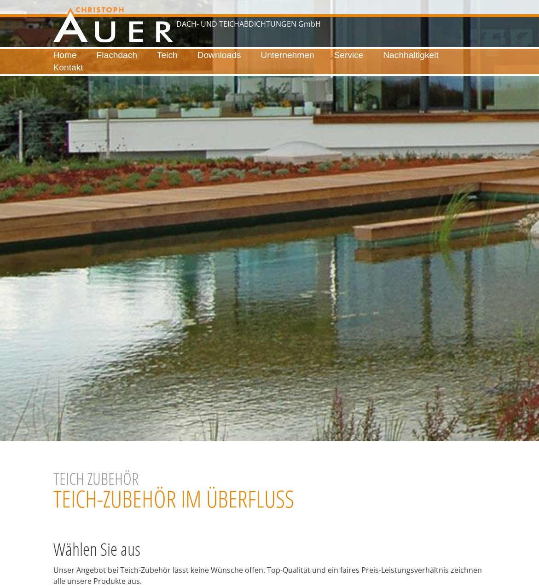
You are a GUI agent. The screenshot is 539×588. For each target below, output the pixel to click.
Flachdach (117, 55)
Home (65, 55)
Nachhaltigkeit (411, 55)
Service (348, 55)
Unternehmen (287, 55)
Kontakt (68, 67)
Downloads (219, 55)
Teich (167, 55)
